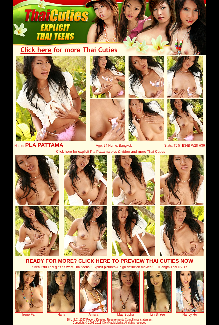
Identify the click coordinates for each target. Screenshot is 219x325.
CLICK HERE (94, 261)
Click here (64, 151)
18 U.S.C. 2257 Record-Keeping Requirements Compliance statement (110, 319)
